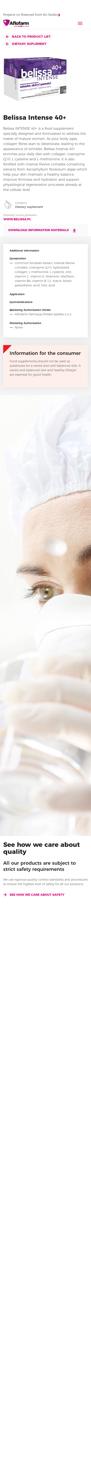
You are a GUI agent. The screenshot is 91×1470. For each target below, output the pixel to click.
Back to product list (28, 36)
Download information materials (42, 230)
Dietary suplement (26, 44)
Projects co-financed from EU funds (31, 15)
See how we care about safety (34, 895)
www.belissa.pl (17, 219)
